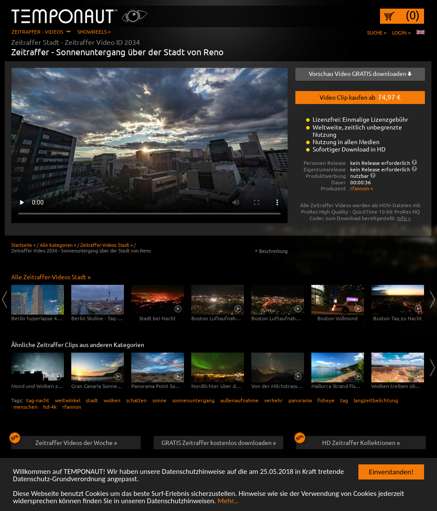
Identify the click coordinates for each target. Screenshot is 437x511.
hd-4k (50, 406)
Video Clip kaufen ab (360, 96)
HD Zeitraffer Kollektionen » (348, 441)
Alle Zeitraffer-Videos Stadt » (51, 277)
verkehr (273, 400)
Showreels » (94, 31)
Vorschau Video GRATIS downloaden (360, 73)
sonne (159, 400)
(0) (412, 15)
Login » (401, 32)
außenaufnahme (239, 400)
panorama (300, 400)
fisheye (326, 400)
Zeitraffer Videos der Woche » (64, 441)
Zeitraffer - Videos (37, 31)
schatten (136, 400)
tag (344, 400)
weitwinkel (67, 400)
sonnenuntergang (193, 400)
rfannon (71, 406)
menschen (25, 406)
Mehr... (228, 501)
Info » (404, 217)
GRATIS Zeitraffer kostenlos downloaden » (219, 442)
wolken (112, 400)
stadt (92, 400)
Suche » (376, 32)
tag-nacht (37, 400)
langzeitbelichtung (376, 400)
